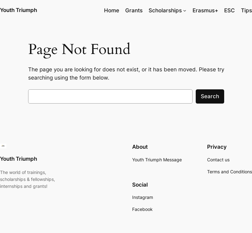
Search (210, 96)
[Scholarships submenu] (184, 10)
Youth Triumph (18, 10)
